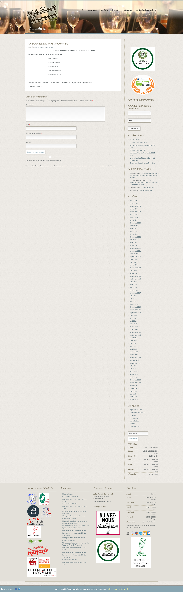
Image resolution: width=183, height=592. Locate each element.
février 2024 (135, 218)
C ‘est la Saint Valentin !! (139, 143)
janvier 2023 (135, 235)
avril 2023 (134, 229)
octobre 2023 (136, 226)
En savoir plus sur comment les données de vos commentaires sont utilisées (85, 167)
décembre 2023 (136, 224)
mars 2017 (135, 302)
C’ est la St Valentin (149, 188)
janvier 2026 (135, 204)
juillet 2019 (135, 271)
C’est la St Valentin (67, 537)
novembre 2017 (136, 294)
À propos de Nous (137, 410)
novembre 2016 (136, 311)
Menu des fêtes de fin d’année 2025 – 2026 (75, 500)
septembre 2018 (137, 280)
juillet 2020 (135, 260)
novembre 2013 (136, 383)
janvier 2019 (135, 274)
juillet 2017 (135, 297)
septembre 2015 (137, 336)
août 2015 (134, 339)
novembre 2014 (136, 358)
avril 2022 (134, 243)
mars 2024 (135, 215)
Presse (133, 424)
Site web (26, 143)
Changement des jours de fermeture (144, 164)
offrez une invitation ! (118, 589)
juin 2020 (134, 263)
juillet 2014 (135, 367)
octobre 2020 (136, 254)
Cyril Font (47, 48)
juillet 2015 (135, 341)
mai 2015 (134, 347)
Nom (25, 125)
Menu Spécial (136, 422)
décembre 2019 (136, 268)
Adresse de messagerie (31, 134)
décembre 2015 (136, 333)
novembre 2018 (136, 277)
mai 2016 (134, 319)
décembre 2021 (136, 249)
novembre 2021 (136, 252)
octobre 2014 (136, 361)
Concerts (134, 416)
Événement (135, 419)
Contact (142, 582)
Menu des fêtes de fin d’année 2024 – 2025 (75, 505)
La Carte (107, 10)
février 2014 (135, 375)
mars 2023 (135, 232)
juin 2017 (134, 299)
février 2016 (135, 327)
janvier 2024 (135, 221)
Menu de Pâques (137, 140)
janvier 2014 (135, 378)
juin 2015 (134, 344)
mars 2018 (135, 288)
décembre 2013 (136, 381)
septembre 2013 (137, 389)
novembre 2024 (136, 212)
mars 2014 (135, 372)
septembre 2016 (137, 313)
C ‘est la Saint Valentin (139, 151)
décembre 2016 (136, 308)
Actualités (130, 10)
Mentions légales (154, 582)
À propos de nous (92, 10)
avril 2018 (134, 285)
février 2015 (135, 353)
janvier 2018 (135, 291)
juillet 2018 (135, 282)
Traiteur (118, 10)
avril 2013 (134, 397)
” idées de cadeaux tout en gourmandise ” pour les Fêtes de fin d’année (145, 176)
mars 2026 (135, 201)
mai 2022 (134, 240)
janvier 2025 (135, 210)
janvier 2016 (135, 330)
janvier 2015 (135, 355)
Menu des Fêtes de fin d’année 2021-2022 (74, 559)
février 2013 (135, 400)
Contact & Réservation (149, 10)
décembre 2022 (136, 238)
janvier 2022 (135, 246)
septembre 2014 (137, 364)
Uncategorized (136, 427)
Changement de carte (138, 413)
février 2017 (135, 305)
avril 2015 (134, 350)
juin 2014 (134, 369)
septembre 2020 (137, 257)
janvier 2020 (135, 266)
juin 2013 (134, 395)
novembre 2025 (136, 207)
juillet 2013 (135, 392)
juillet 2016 (135, 316)
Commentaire (27, 106)
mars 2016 (135, 325)
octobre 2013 (136, 386)
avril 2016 (134, 322)
